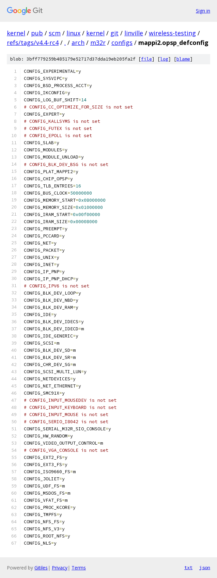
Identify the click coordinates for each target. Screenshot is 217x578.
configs (122, 42)
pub (37, 33)
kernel (16, 33)
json (204, 567)
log (164, 59)
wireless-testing (172, 33)
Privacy (59, 567)
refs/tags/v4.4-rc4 (33, 42)
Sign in (203, 10)
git (114, 33)
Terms (79, 567)
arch (78, 42)
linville (133, 33)
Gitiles (41, 567)
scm (55, 33)
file (146, 59)
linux (73, 33)
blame (183, 59)
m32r (98, 42)
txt (188, 567)
